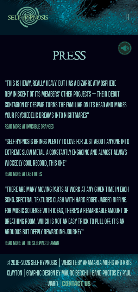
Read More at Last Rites (23, 174)
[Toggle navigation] (127, 17)
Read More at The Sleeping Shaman (32, 243)
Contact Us (76, 283)
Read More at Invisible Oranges (29, 126)
